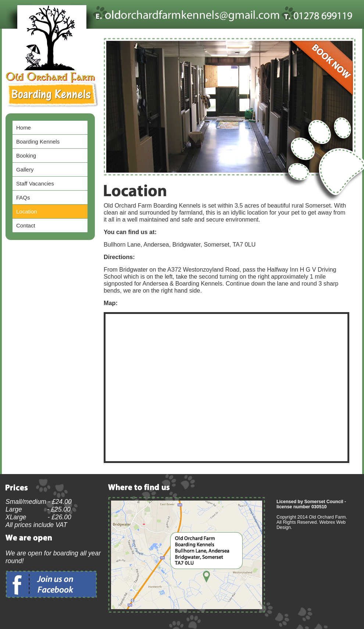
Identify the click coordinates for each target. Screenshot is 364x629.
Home (23, 127)
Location (26, 211)
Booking (26, 155)
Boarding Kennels (38, 141)
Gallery (24, 169)
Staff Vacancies (35, 183)
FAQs (23, 197)
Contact (25, 225)
